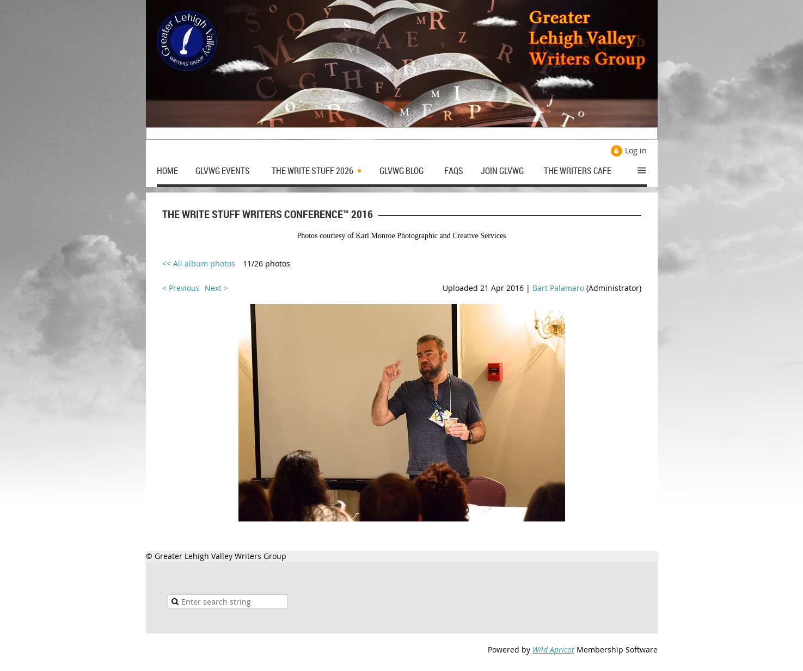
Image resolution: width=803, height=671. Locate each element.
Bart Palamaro (558, 288)
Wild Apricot (553, 649)
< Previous (181, 288)
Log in (636, 150)
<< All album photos (198, 263)
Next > (216, 288)
